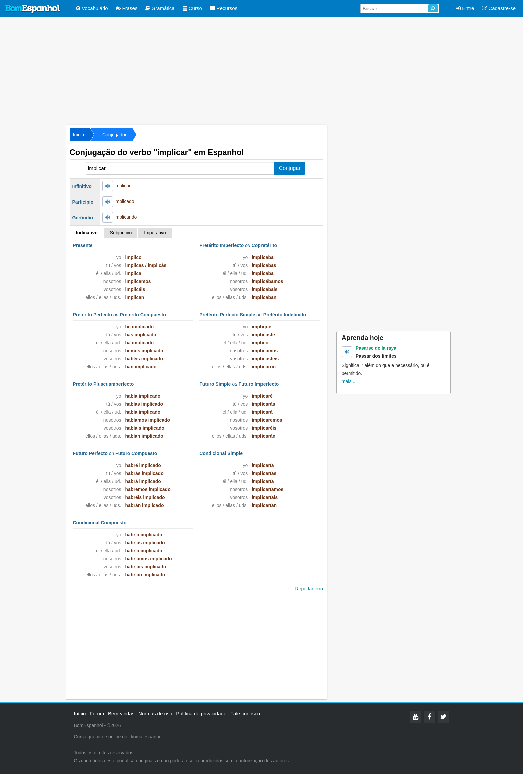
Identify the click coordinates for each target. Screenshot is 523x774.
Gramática (159, 8)
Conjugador (114, 134)
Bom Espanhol (33, 9)
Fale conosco (245, 713)
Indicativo (87, 232)
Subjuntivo (121, 232)
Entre (465, 8)
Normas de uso (155, 713)
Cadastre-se (499, 8)
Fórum (97, 713)
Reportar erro (309, 588)
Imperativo (155, 232)
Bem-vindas (121, 713)
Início (78, 134)
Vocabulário (92, 8)
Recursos (224, 8)
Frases (126, 8)
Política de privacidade (201, 713)
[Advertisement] (261, 70)
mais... (348, 381)
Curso (192, 8)
